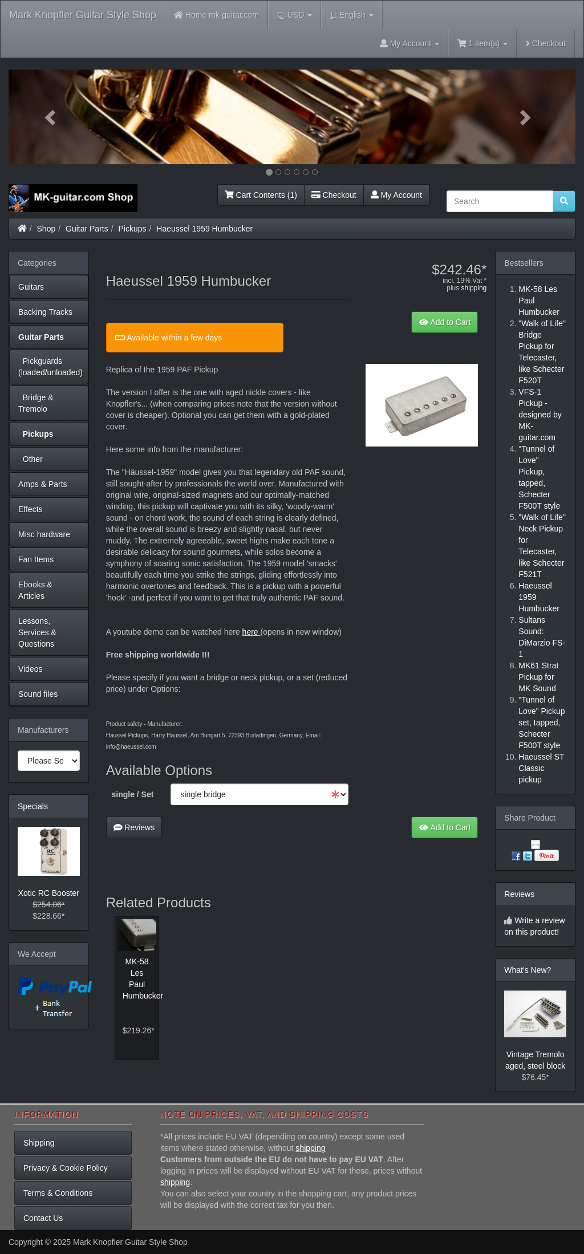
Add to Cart (445, 322)
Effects (30, 509)
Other (30, 459)
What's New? (527, 970)
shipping (474, 288)
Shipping (39, 1142)
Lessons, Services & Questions (37, 632)
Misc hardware (44, 534)
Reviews (134, 827)
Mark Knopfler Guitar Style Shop (82, 15)
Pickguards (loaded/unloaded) (50, 366)
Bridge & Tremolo (35, 403)
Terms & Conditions (57, 1193)
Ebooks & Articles (35, 590)
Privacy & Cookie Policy (65, 1167)
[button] (51, 117)
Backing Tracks (45, 311)
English (351, 15)
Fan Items (36, 559)
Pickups (133, 228)
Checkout (546, 43)
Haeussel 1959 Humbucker (204, 228)
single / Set (133, 794)
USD (294, 15)
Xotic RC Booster (48, 893)
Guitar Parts (87, 228)
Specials (33, 806)
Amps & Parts (42, 484)
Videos (30, 668)
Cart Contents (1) (261, 195)
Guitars (31, 286)
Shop (46, 228)
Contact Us (43, 1218)
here (250, 631)
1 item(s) (482, 43)
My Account (396, 195)
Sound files (38, 694)
